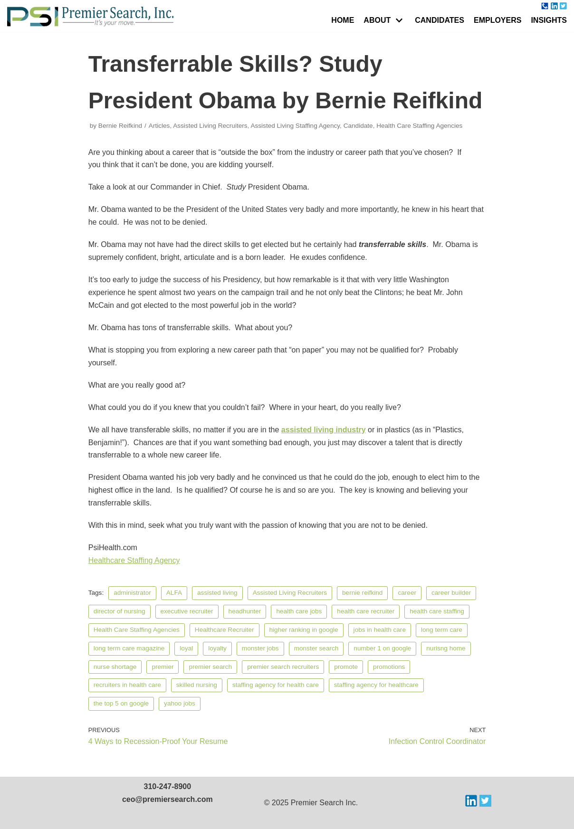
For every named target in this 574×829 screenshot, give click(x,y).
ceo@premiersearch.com (167, 799)
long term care (441, 629)
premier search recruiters (283, 666)
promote (346, 666)
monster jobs (260, 648)
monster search (316, 648)
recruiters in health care (127, 684)
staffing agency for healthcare (376, 684)
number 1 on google (382, 648)
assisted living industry (323, 430)
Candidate (358, 125)
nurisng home (445, 648)
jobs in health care (380, 629)
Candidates (439, 20)
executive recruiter (187, 611)
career (407, 592)
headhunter (245, 611)
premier (162, 666)
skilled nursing (196, 684)
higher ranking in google (303, 629)
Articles (159, 125)
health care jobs (299, 611)
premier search (210, 666)
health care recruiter (365, 611)
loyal (186, 648)
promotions (389, 666)
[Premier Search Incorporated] (90, 17)
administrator (132, 592)
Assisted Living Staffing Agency (295, 125)
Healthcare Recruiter (224, 629)
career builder (451, 592)
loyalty (217, 648)
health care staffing (437, 611)
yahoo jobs (179, 703)
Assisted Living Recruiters (210, 125)
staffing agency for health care (275, 684)
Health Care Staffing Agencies (419, 125)
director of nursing (119, 611)
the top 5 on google (121, 703)
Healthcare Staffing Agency (134, 560)
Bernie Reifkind (120, 125)
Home (342, 20)
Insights (549, 20)
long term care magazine (129, 648)
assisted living (217, 592)
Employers (497, 20)
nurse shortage (115, 666)
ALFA (174, 592)
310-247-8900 (167, 786)
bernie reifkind (362, 592)
